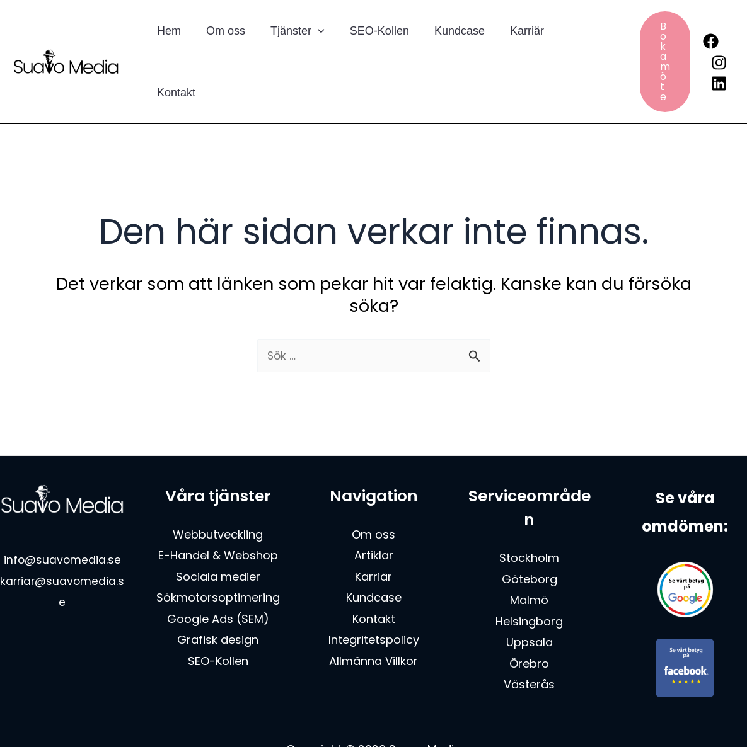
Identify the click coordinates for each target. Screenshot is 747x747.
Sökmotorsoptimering (218, 566)
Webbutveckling (218, 502)
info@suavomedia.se (62, 528)
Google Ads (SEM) (218, 587)
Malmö (529, 568)
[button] (311, 45)
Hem (168, 45)
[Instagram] (707, 46)
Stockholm (529, 526)
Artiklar (373, 524)
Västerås (529, 652)
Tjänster (291, 45)
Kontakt (572, 45)
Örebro (529, 631)
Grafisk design (217, 607)
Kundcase (448, 45)
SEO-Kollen (370, 45)
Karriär (513, 45)
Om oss (221, 45)
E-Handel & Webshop (218, 524)
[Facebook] (699, 25)
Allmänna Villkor (373, 629)
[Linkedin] (707, 67)
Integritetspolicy (373, 607)
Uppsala (529, 611)
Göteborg (529, 547)
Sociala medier (218, 544)
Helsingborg (529, 589)
